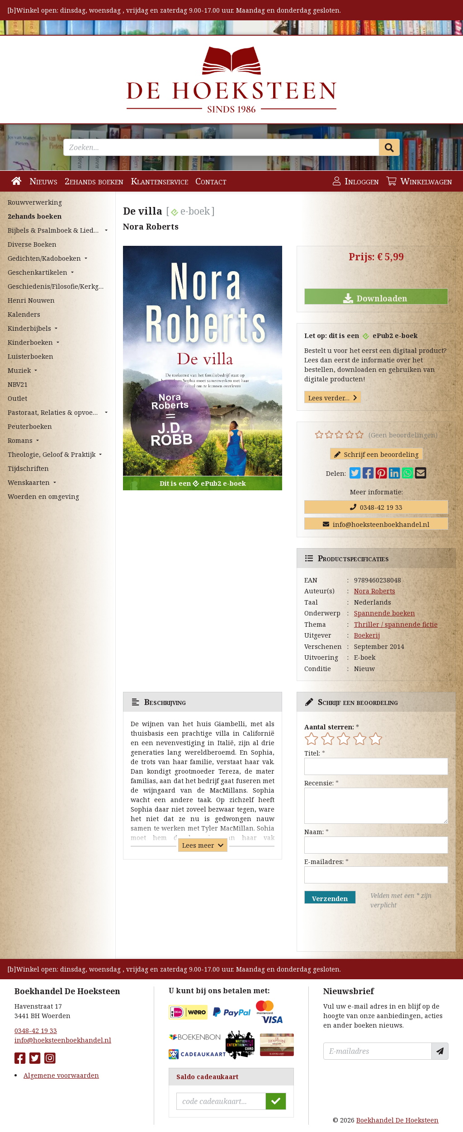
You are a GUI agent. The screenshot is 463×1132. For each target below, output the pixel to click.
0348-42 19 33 (376, 507)
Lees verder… (332, 398)
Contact (211, 181)
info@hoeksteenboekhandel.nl (376, 524)
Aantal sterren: (329, 727)
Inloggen (356, 181)
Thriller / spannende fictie (396, 624)
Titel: (312, 753)
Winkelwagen (419, 181)
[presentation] (362, 930)
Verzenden (330, 898)
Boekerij (367, 635)
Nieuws (43, 181)
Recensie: (319, 783)
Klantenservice (159, 181)
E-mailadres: (324, 861)
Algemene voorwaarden (61, 1075)
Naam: (314, 831)
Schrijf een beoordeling (376, 454)
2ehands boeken (94, 181)
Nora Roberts (374, 591)
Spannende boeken (384, 613)
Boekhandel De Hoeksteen (397, 1120)
